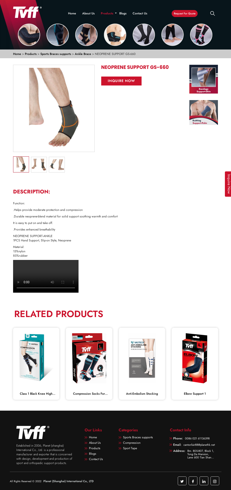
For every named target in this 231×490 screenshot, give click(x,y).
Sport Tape (130, 448)
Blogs (123, 13)
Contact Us (140, 13)
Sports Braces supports (56, 54)
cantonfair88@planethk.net (199, 445)
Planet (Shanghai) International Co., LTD (68, 481)
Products (107, 13)
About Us (88, 13)
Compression (131, 442)
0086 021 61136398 (197, 438)
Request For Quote (184, 13)
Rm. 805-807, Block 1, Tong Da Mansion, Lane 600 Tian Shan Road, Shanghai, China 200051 (201, 454)
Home (72, 13)
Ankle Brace (83, 54)
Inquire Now (121, 80)
